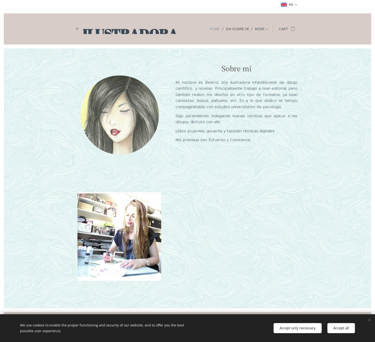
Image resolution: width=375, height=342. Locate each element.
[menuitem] (217, 29)
